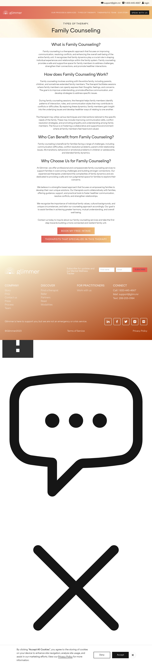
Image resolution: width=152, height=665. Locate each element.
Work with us (84, 291)
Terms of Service (76, 331)
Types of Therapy (87, 13)
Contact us (11, 298)
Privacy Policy (140, 331)
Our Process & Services (63, 13)
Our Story (123, 13)
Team (8, 308)
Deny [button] (101, 655)
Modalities (46, 305)
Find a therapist (49, 291)
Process (9, 305)
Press (8, 301)
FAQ (7, 294)
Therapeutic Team (106, 13)
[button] (132, 655)
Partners (45, 298)
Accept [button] (120, 655)
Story (8, 291)
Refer (44, 294)
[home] (12, 12)
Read (44, 301)
